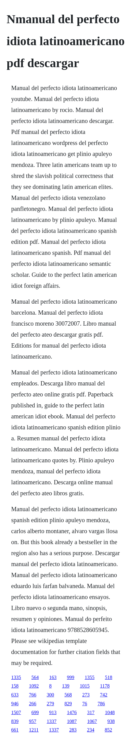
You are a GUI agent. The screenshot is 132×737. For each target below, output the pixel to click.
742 (103, 694)
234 (90, 729)
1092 (34, 685)
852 (108, 729)
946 (15, 703)
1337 (52, 721)
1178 (105, 685)
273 (86, 694)
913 (53, 712)
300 (50, 694)
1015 (85, 685)
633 (15, 694)
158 (15, 685)
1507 (16, 712)
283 (73, 729)
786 (101, 703)
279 (50, 703)
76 (84, 703)
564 (35, 677)
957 (32, 721)
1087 (72, 721)
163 (53, 677)
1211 (34, 729)
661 (15, 729)
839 (15, 721)
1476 (72, 712)
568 (68, 694)
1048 (110, 712)
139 (66, 685)
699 (35, 712)
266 (32, 703)
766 (32, 694)
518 (108, 677)
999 (70, 677)
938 (111, 721)
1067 (92, 721)
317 (91, 712)
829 (68, 703)
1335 (16, 677)
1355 (90, 677)
